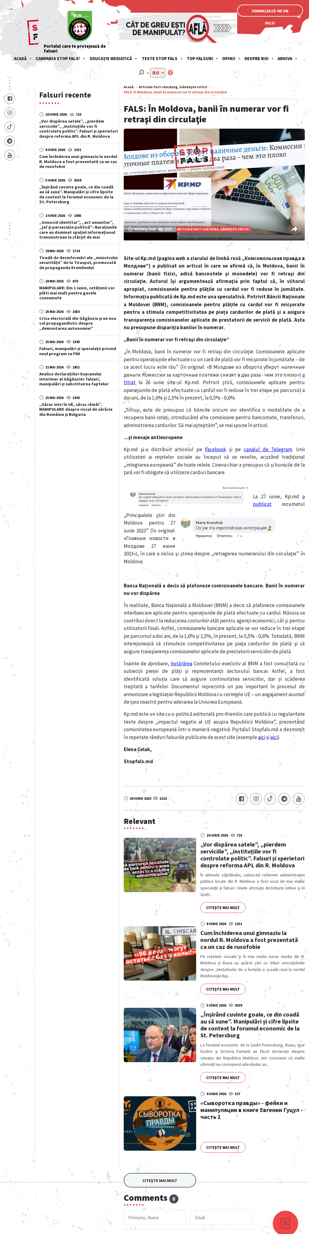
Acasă (20, 58)
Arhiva (285, 58)
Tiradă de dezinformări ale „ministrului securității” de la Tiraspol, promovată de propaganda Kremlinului (78, 262)
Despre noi (256, 58)
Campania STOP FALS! (58, 58)
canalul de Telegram (268, 449)
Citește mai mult (223, 907)
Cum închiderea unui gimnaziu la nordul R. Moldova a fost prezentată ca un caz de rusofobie (78, 161)
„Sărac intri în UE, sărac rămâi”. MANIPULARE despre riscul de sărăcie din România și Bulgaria (76, 409)
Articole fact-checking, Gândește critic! (173, 87)
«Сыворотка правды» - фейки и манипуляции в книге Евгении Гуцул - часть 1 (251, 1109)
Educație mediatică (111, 58)
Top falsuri (200, 58)
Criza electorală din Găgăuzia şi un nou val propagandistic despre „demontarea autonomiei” (77, 323)
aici (261, 737)
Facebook (215, 449)
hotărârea (181, 663)
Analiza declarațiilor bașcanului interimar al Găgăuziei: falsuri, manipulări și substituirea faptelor (74, 379)
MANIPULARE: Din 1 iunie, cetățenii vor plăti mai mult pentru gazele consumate (77, 292)
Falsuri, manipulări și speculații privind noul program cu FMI (77, 351)
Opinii (228, 58)
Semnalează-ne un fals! (270, 12)
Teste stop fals (159, 58)
